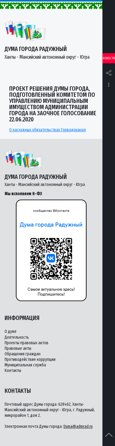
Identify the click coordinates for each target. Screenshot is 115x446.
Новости (109, 58)
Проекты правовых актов (26, 342)
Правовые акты (18, 348)
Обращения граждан (22, 354)
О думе (11, 331)
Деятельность (17, 337)
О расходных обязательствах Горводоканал (47, 129)
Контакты (13, 370)
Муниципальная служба (25, 365)
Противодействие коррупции (30, 359)
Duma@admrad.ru (78, 426)
